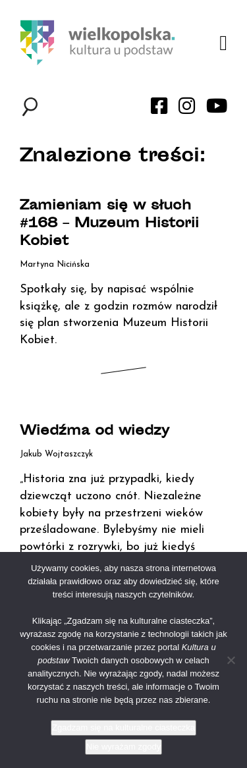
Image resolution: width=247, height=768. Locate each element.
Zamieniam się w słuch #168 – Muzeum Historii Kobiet (109, 224)
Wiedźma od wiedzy (94, 432)
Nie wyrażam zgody (123, 747)
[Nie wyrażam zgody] (230, 660)
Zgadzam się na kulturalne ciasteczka (123, 727)
